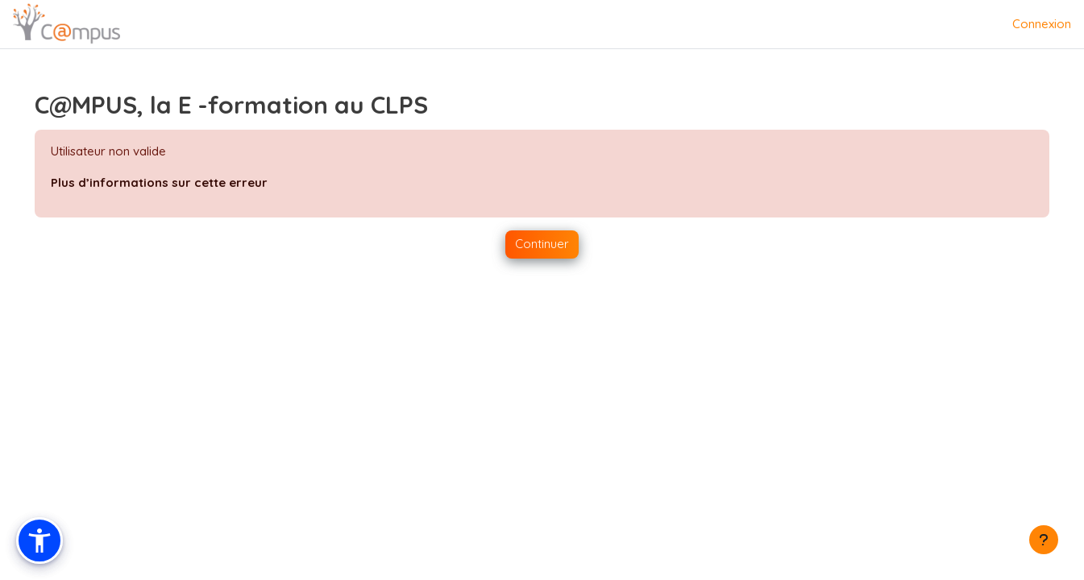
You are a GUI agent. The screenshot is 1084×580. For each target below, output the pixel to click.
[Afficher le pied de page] (1043, 539)
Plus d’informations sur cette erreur (181, 182)
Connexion (1041, 23)
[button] (39, 540)
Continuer (542, 243)
